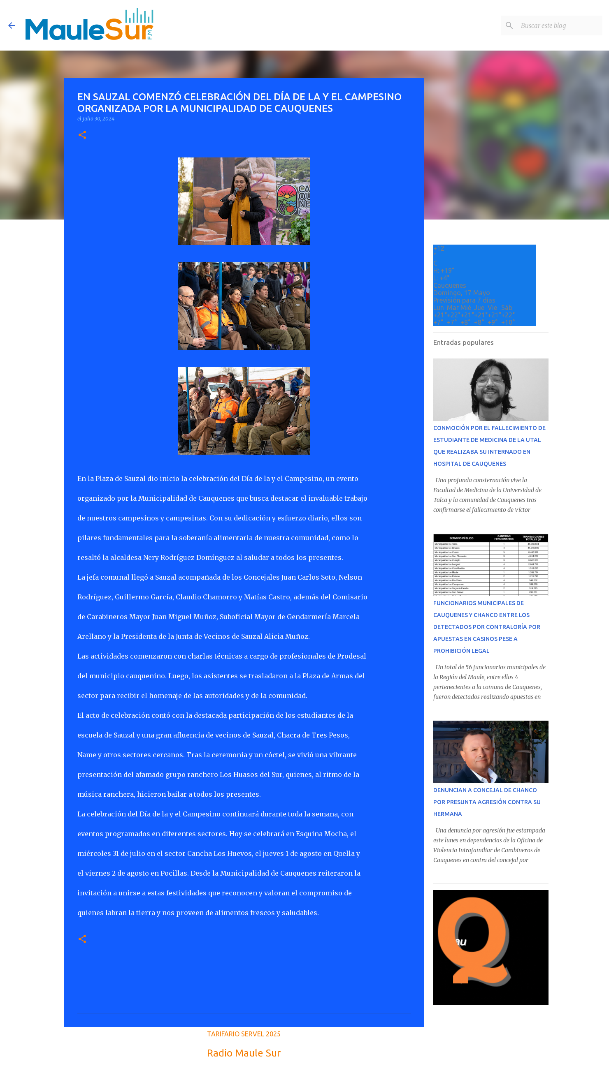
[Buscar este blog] (559, 25)
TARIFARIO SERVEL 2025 (244, 1034)
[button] (82, 135)
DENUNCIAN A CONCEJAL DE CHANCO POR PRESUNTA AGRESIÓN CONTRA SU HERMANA (487, 802)
